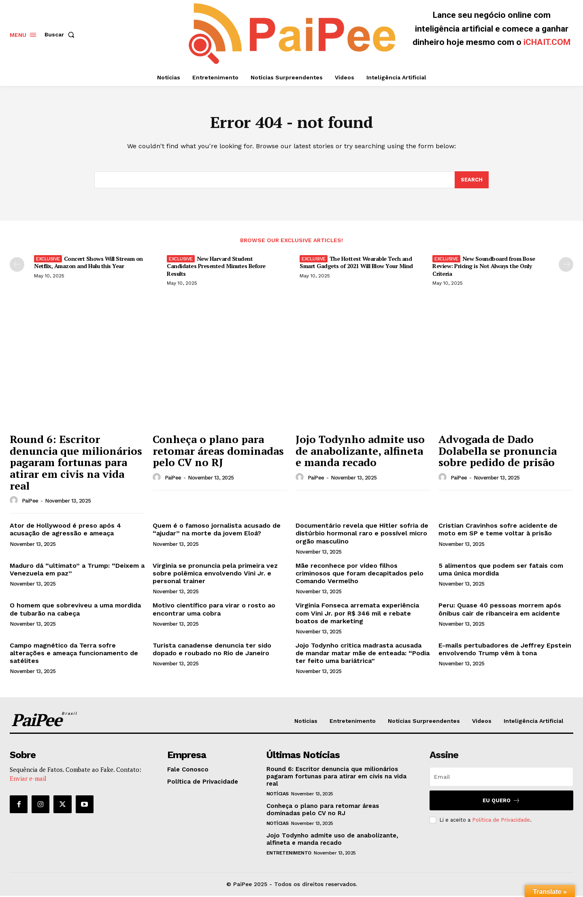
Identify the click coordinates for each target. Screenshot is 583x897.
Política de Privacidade (501, 821)
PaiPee (30, 502)
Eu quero (501, 801)
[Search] (472, 181)
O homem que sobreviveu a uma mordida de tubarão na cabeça (75, 610)
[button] (61, 34)
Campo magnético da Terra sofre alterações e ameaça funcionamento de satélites (74, 654)
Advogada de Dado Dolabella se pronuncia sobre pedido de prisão (497, 451)
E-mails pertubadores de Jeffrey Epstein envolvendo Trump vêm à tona (504, 650)
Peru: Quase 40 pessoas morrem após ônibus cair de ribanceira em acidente (499, 610)
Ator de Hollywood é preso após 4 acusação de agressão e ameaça (65, 530)
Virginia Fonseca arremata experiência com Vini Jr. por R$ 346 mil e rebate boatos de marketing (357, 614)
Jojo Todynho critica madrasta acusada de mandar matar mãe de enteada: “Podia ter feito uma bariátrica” (363, 654)
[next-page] (566, 265)
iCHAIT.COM (546, 42)
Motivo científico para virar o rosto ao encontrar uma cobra (214, 610)
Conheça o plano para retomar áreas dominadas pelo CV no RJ (218, 451)
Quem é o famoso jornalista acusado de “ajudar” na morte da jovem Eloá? (217, 530)
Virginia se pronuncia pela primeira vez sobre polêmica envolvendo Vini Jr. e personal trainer (215, 574)
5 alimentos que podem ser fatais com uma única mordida (500, 570)
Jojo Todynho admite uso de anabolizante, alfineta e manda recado (360, 451)
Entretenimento (288, 854)
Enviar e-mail (28, 780)
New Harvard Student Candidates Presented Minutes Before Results (216, 267)
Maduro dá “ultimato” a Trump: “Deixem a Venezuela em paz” (77, 570)
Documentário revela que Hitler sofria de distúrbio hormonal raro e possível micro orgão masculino (362, 534)
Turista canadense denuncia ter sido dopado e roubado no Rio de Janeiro (212, 650)
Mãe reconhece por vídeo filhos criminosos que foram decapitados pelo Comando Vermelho (359, 574)
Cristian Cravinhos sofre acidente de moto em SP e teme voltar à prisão (497, 530)
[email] (501, 778)
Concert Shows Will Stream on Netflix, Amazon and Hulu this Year (88, 263)
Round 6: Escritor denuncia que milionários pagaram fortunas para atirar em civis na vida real (76, 463)
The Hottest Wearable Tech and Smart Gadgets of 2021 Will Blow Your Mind (356, 263)
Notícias (277, 795)
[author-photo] (15, 501)
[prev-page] (17, 265)
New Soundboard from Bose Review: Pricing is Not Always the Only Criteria (483, 267)
